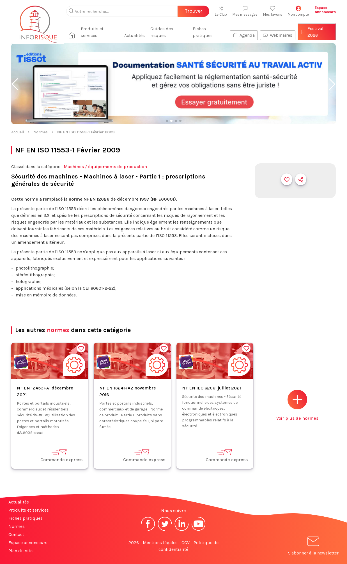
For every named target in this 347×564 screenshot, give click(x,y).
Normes (40, 132)
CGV (185, 542)
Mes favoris (272, 11)
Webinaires (277, 35)
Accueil (17, 132)
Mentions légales (160, 542)
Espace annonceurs (27, 542)
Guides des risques (161, 32)
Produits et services (92, 32)
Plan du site (20, 550)
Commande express (61, 455)
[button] (15, 84)
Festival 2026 (312, 32)
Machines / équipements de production (105, 166)
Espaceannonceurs (325, 10)
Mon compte (298, 11)
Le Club (221, 11)
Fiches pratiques (203, 32)
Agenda (244, 35)
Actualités (134, 35)
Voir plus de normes (297, 405)
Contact (16, 534)
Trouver (193, 11)
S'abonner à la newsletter (313, 547)
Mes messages (245, 11)
